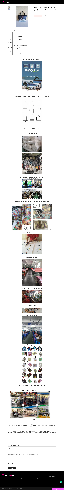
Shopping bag (22, 479)
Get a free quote (38, 15)
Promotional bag (37, 478)
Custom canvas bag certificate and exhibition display (40, 479)
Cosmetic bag (22, 477)
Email (9, 448)
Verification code (10, 463)
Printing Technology (37, 477)
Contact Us (46, 15)
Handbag (22, 478)
